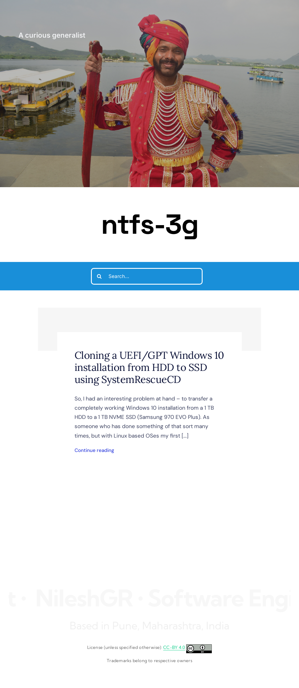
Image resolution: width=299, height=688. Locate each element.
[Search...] (147, 276)
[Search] (99, 276)
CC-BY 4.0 (174, 647)
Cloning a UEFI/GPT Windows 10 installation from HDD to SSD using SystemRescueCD (149, 367)
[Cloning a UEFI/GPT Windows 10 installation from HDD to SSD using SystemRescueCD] (149, 329)
